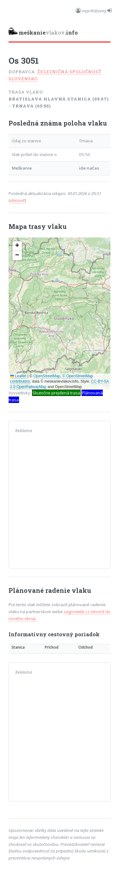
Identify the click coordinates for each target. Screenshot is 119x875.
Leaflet (18, 376)
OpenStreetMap (46, 376)
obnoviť (17, 200)
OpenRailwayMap (32, 387)
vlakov (43, 32)
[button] (17, 246)
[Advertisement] (59, 502)
